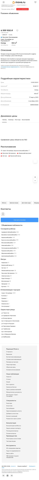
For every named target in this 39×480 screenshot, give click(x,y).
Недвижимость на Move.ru (8, 5)
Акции (8, 382)
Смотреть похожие (19, 220)
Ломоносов (5, 303)
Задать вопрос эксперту (13, 428)
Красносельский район (7, 6)
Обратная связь (11, 367)
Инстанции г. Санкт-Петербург (12, 395)
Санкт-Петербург (21, 5)
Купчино (3, 286)
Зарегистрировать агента (14, 411)
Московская (5, 281)
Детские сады (26, 203)
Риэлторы (9, 403)
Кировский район (6, 237)
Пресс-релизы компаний (13, 389)
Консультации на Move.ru (13, 425)
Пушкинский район (7, 250)
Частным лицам (11, 441)
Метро (4, 203)
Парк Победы (5, 278)
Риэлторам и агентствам (13, 438)
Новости (8, 376)
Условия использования (13, 369)
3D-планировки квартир (13, 448)
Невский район (6, 245)
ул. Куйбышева (5, 337)
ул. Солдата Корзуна (7, 323)
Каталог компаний (11, 416)
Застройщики (10, 408)
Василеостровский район (9, 234)
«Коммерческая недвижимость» (10, 67)
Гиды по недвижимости (13, 451)
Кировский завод (15, 156)
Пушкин (3, 298)
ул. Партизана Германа (8, 326)
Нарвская (4, 262)
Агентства (9, 405)
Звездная (4, 284)
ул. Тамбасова (5, 329)
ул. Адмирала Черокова (8, 315)
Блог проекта (10, 384)
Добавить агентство (12, 413)
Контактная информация (13, 357)
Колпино (4, 295)
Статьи (8, 379)
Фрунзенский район (7, 253)
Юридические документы (14, 392)
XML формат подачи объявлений (12, 456)
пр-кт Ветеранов (6, 331)
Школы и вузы (14, 203)
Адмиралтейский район (8, 232)
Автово (5, 156)
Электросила (5, 276)
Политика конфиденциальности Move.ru (12, 472)
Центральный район (7, 256)
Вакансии (9, 354)
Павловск (4, 301)
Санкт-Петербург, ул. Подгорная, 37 (7, 40)
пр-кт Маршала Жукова (8, 334)
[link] (8, 5)
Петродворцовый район (9, 248)
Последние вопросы (12, 431)
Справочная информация (13, 359)
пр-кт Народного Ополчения (10, 321)
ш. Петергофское (6, 318)
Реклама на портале (12, 362)
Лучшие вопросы (11, 433)
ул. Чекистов (5, 313)
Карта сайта (10, 453)
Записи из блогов (11, 387)
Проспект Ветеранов (9, 153)
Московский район (7, 242)
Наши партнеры (11, 364)
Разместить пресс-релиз (13, 418)
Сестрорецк (5, 306)
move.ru (13, 466)
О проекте (9, 351)
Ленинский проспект (25, 153)
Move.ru (20, 471)
